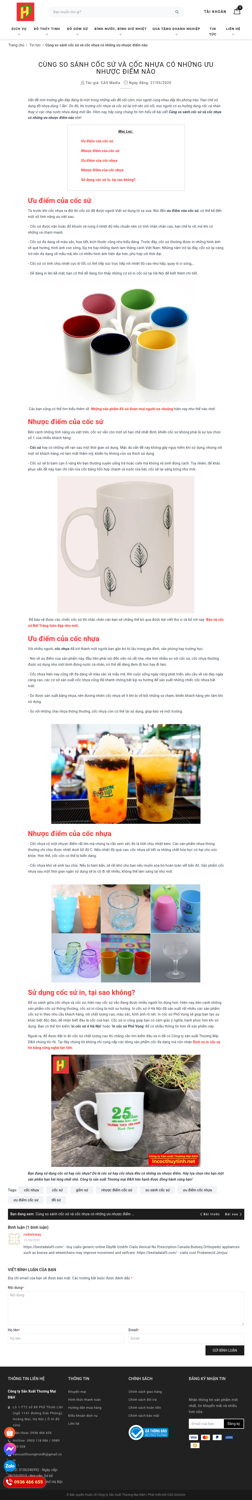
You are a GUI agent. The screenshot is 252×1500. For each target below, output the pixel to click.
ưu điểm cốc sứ (26, 1200)
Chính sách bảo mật (144, 1415)
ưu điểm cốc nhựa (197, 1190)
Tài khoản (215, 12)
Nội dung (16, 1288)
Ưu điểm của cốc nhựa (99, 161)
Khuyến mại (77, 1392)
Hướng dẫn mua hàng (84, 1407)
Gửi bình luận (225, 1350)
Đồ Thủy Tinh (47, 31)
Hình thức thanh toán (84, 1400)
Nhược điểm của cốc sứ (100, 151)
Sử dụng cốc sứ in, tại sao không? (108, 180)
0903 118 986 (37, 1440)
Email (134, 1330)
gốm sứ (82, 1190)
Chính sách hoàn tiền (145, 1407)
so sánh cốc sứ (158, 1190)
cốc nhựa (31, 1190)
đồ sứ (56, 1200)
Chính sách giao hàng (145, 1392)
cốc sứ (57, 1190)
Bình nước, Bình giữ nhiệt (121, 31)
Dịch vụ (19, 31)
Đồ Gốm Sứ (77, 31)
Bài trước (210, 1214)
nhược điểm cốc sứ (116, 1190)
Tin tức (212, 31)
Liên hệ (233, 31)
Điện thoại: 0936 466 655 (32, 1433)
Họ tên (14, 1330)
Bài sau (233, 1214)
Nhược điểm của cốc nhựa (102, 170)
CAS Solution (176, 1495)
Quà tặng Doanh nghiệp (176, 31)
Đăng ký (234, 1424)
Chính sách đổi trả (143, 1400)
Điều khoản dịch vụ (83, 1415)
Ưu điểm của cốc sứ (97, 141)
